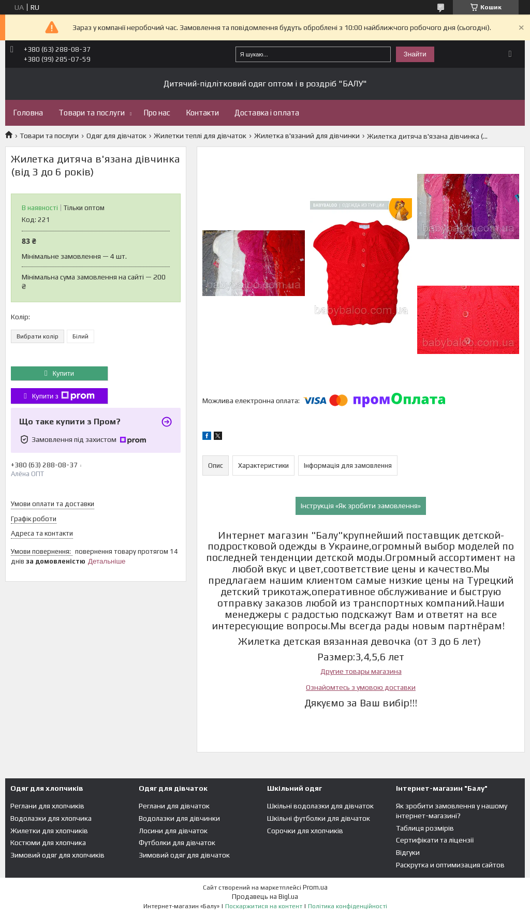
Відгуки (408, 852)
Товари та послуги (91, 112)
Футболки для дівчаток (177, 842)
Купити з (63, 396)
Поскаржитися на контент (263, 906)
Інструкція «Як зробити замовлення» (361, 505)
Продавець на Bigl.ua (265, 896)
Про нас (156, 112)
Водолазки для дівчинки (179, 818)
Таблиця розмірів (425, 828)
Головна (28, 112)
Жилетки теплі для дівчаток (200, 135)
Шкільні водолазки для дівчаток (320, 806)
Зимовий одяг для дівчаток (184, 855)
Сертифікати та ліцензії (435, 840)
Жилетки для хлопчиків (49, 830)
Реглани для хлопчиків (47, 806)
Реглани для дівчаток (174, 806)
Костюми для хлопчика (48, 842)
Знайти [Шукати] (415, 54)
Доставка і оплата (266, 112)
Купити (63, 373)
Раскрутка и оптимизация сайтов (450, 865)
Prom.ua (315, 887)
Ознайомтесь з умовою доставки (361, 687)
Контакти (202, 112)
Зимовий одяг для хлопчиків (57, 855)
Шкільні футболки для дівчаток (318, 818)
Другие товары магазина (361, 671)
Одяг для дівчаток (116, 135)
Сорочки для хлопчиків (305, 830)
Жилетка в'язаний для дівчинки (307, 135)
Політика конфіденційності (347, 906)
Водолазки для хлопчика (51, 818)
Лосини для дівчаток (173, 830)
